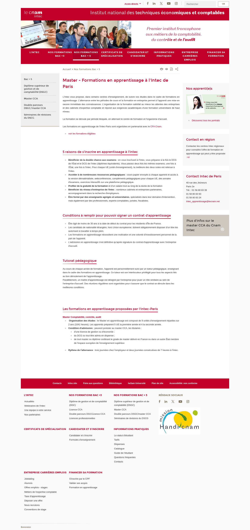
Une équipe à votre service (37, 410)
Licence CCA (75, 409)
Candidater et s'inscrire (86, 429)
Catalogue (119, 448)
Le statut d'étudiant (123, 435)
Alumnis (28, 483)
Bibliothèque (115, 383)
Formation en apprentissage (83, 487)
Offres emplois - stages (35, 487)
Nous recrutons (32, 505)
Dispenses (119, 444)
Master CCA (31, 98)
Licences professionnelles (82, 418)
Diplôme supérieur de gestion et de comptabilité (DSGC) (36, 88)
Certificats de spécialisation (45, 429)
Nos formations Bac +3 (85, 395)
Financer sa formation (85, 472)
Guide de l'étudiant (123, 452)
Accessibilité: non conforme (183, 383)
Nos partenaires (32, 414)
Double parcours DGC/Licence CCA (87, 414)
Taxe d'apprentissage (34, 496)
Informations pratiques (131, 429)
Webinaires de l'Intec (34, 405)
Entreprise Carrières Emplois (45, 472)
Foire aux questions (93, 383)
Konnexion (26, 527)
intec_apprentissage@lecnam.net (203, 201)
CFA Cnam (156, 126)
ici (189, 157)
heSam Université (136, 383)
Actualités (29, 401)
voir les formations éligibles (81, 133)
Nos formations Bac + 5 (87, 69)
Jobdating (29, 478)
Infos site (72, 383)
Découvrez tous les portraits (206, 120)
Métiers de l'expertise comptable (40, 491)
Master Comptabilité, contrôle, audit (82, 317)
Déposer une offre (33, 500)
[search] (200, 4)
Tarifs (116, 439)
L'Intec (29, 395)
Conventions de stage (35, 509)
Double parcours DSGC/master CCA (35, 107)
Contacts (57, 383)
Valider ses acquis (78, 483)
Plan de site (157, 383)
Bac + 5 (28, 79)
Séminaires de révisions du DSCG (37, 116)
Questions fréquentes (125, 457)
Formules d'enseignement (82, 439)
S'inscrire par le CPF (79, 478)
